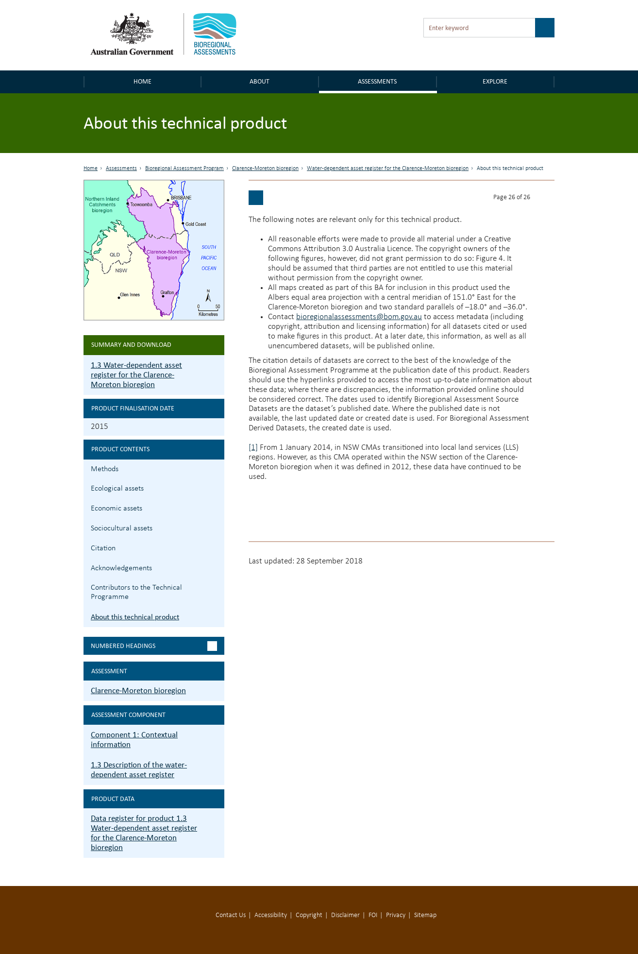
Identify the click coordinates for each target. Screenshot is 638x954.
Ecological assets (117, 489)
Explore (495, 81)
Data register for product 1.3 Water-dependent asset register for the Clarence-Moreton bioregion (144, 832)
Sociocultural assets (121, 528)
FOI (373, 915)
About (259, 81)
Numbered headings (123, 646)
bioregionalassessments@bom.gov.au (359, 317)
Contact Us (231, 915)
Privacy (395, 915)
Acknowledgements (121, 568)
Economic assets (116, 508)
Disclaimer (345, 915)
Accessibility (270, 915)
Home (142, 81)
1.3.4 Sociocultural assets (215, 527)
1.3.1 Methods (215, 468)
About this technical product (135, 616)
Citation (103, 548)
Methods (104, 469)
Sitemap (425, 915)
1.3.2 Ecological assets (215, 487)
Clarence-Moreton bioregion (265, 168)
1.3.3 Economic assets (215, 507)
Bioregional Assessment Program (184, 168)
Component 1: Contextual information (134, 740)
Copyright (309, 915)
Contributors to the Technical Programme (136, 592)
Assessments (377, 81)
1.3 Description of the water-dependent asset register (139, 770)
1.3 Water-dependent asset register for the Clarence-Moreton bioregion (136, 375)
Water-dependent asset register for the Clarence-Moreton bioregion (388, 168)
